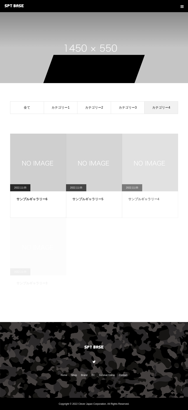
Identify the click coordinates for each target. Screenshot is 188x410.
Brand (84, 375)
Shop (74, 375)
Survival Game (107, 375)
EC (93, 375)
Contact (123, 375)
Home (64, 375)
